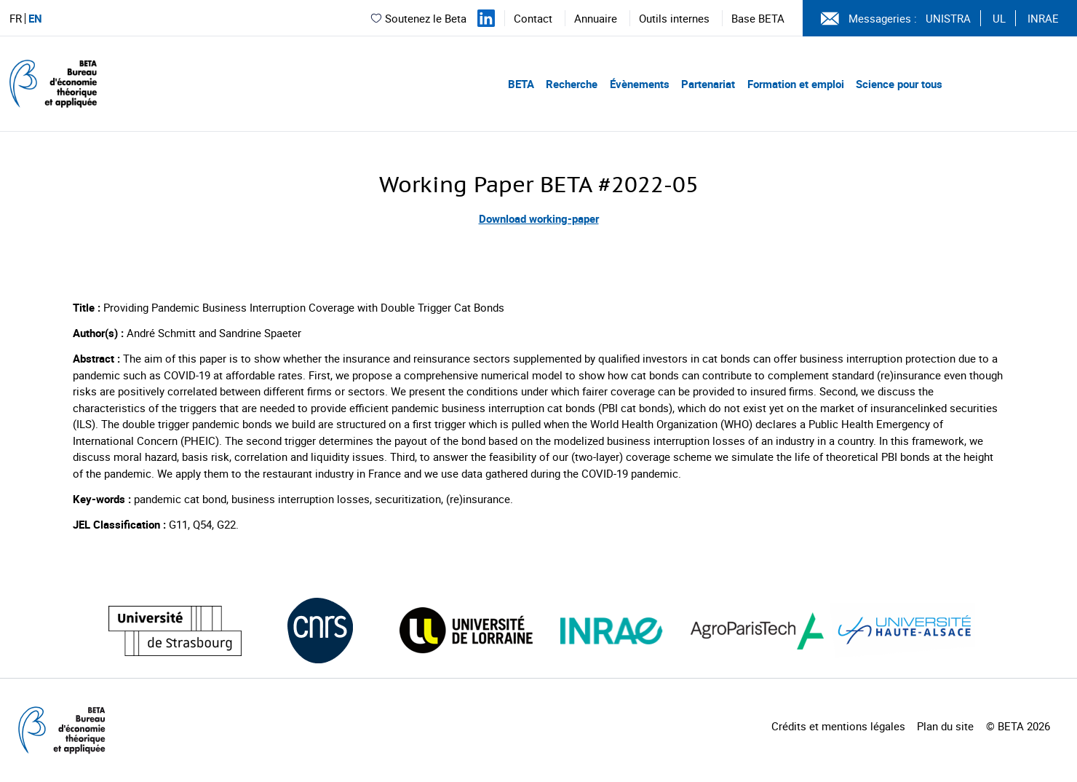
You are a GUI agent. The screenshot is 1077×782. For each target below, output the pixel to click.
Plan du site (945, 726)
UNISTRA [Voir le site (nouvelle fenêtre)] (948, 18)
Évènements (639, 83)
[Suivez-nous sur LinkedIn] (486, 18)
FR (15, 18)
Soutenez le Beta (418, 18)
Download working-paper (539, 218)
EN (35, 18)
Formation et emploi (795, 83)
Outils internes (674, 18)
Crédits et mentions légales (838, 726)
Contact (533, 18)
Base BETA (757, 18)
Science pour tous (899, 83)
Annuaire (595, 18)
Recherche (571, 83)
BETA (521, 83)
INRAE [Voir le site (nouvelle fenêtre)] (1043, 18)
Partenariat (708, 83)
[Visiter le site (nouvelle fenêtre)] (175, 631)
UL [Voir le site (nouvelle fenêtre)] (999, 18)
